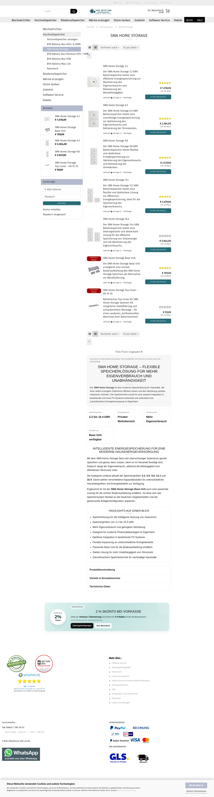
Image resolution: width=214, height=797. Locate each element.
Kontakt (118, 3)
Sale (200, 20)
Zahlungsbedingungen (82, 625)
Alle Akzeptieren (196, 785)
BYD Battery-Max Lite (59, 63)
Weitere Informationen (196, 791)
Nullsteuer (116, 698)
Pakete (178, 20)
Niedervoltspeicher (73, 20)
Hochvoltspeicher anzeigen (62, 39)
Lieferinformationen (120, 676)
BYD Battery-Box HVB (59, 58)
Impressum (116, 672)
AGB (113, 689)
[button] (90, 48)
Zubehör (139, 20)
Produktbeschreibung (102, 569)
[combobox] (110, 48)
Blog (189, 20)
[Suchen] (73, 11)
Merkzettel (166, 3)
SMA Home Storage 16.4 (116, 218)
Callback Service (133, 3)
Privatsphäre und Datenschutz (125, 694)
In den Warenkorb (158, 97)
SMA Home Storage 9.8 (115, 140)
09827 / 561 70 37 (15, 727)
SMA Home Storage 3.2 (115, 66)
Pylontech (52, 68)
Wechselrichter (21, 20)
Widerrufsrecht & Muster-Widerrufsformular (131, 681)
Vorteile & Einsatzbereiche (105, 578)
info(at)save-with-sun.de (19, 741)
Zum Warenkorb (103, 626)
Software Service (159, 20)
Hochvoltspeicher (46, 20)
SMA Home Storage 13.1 (116, 179)
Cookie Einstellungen (121, 703)
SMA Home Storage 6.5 (115, 105)
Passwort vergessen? (54, 214)
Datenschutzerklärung (127, 790)
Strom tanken (122, 20)
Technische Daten (100, 586)
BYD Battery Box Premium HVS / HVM (64, 53)
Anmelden (61, 203)
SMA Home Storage (57, 49)
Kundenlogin (151, 3)
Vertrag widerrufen (120, 685)
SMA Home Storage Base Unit (119, 258)
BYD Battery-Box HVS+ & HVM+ (64, 44)
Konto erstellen (52, 209)
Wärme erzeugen (99, 20)
